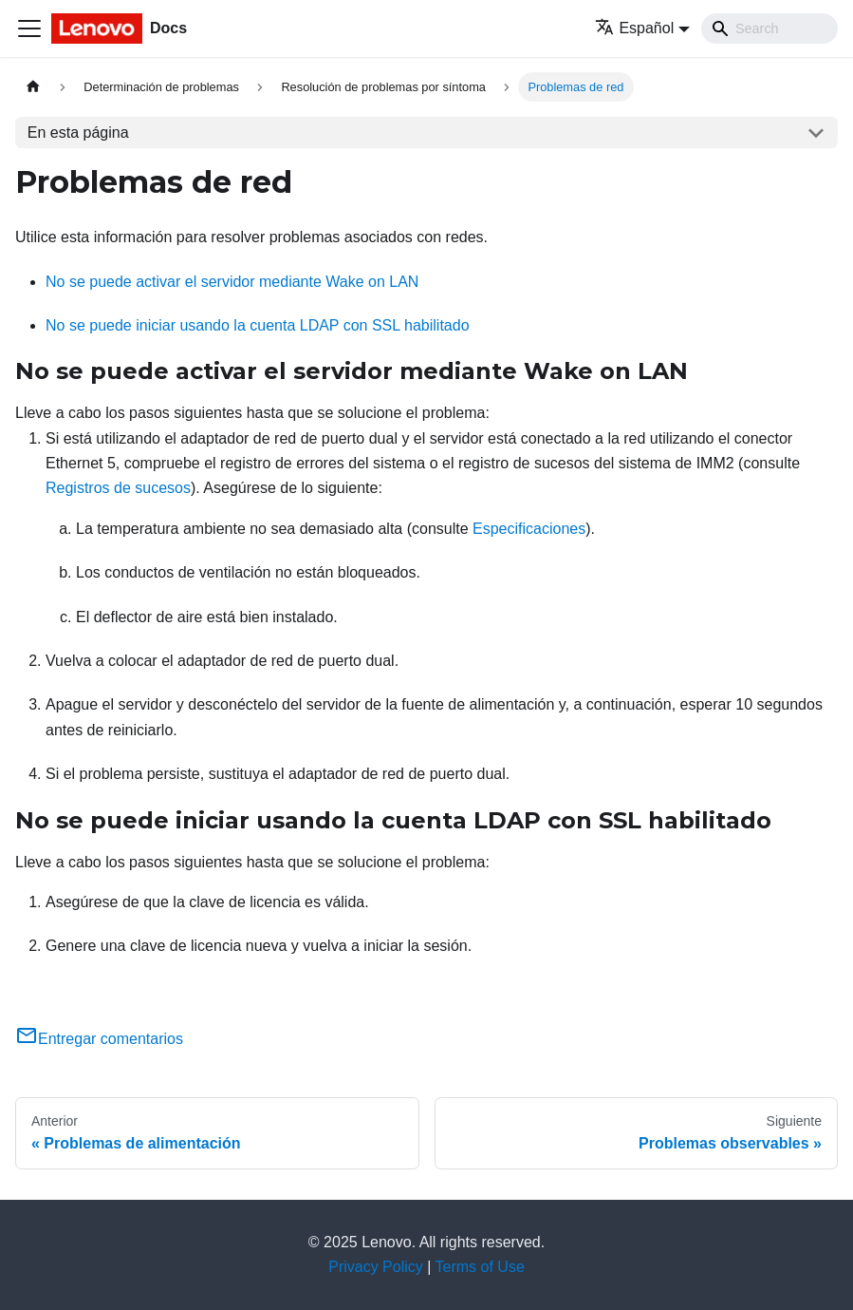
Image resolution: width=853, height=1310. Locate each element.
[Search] (769, 28)
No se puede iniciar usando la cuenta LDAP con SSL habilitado (258, 325)
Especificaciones (529, 529)
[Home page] (33, 87)
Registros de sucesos (118, 488)
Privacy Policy (375, 1267)
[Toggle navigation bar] (29, 28)
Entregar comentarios (99, 1039)
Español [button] (634, 28)
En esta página (78, 132)
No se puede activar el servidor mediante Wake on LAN (232, 282)
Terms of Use (480, 1267)
